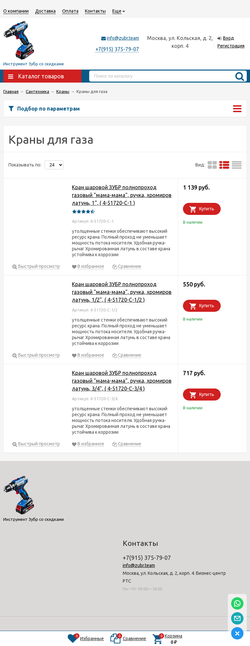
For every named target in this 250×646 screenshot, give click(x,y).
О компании (16, 11)
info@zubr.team (123, 38)
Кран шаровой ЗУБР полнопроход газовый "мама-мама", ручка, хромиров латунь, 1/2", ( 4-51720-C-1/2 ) (122, 292)
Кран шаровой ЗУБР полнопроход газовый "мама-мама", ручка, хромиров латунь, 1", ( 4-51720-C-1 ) (122, 195)
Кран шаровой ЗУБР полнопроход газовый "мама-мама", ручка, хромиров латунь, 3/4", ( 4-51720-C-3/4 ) (122, 380)
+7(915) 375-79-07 (117, 49)
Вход (228, 38)
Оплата (70, 11)
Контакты (95, 11)
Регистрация (230, 45)
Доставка (45, 11)
